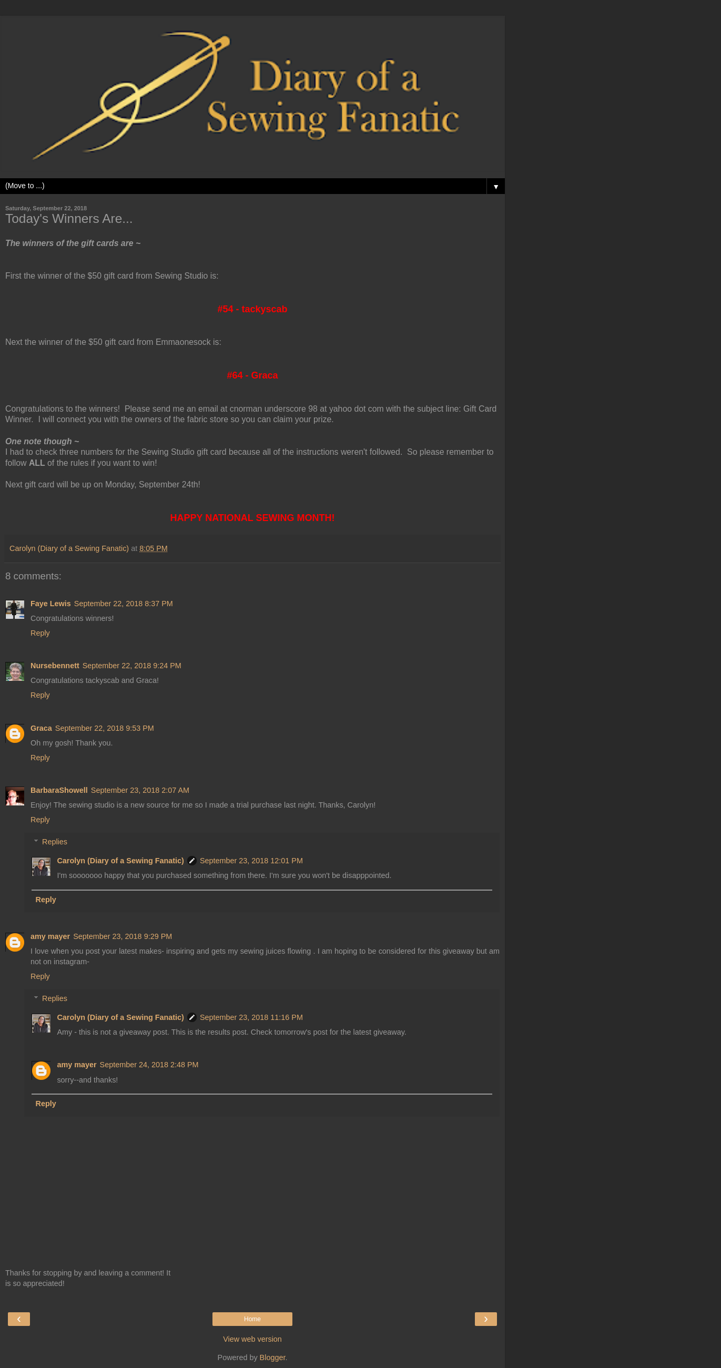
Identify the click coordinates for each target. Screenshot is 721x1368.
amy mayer (50, 936)
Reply (40, 633)
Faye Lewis (51, 603)
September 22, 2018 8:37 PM (123, 603)
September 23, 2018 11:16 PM (251, 1017)
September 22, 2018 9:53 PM (104, 728)
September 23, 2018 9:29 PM (122, 936)
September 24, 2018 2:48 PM (149, 1064)
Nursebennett (55, 665)
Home (252, 1319)
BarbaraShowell (59, 790)
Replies (54, 842)
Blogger (273, 1357)
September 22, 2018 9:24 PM (132, 665)
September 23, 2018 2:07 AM (140, 790)
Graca (41, 728)
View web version (252, 1339)
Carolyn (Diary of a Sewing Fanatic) (120, 860)
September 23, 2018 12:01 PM (251, 860)
